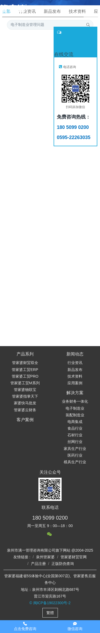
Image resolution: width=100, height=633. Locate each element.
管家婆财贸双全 (25, 363)
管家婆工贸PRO (25, 376)
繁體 (50, 613)
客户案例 (25, 419)
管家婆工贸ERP (25, 369)
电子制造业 (75, 408)
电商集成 (74, 422)
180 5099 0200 (50, 518)
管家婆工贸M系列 (25, 383)
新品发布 (74, 369)
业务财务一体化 (75, 401)
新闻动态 (74, 354)
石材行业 (74, 435)
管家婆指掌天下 (25, 396)
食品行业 (74, 428)
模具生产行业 (75, 462)
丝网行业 (74, 442)
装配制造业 (75, 415)
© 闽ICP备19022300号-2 (49, 603)
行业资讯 (74, 363)
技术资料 (74, 376)
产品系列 (25, 354)
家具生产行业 (75, 448)
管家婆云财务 (25, 410)
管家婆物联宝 (25, 389)
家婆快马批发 (25, 403)
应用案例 (74, 383)
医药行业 (74, 455)
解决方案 (74, 392)
